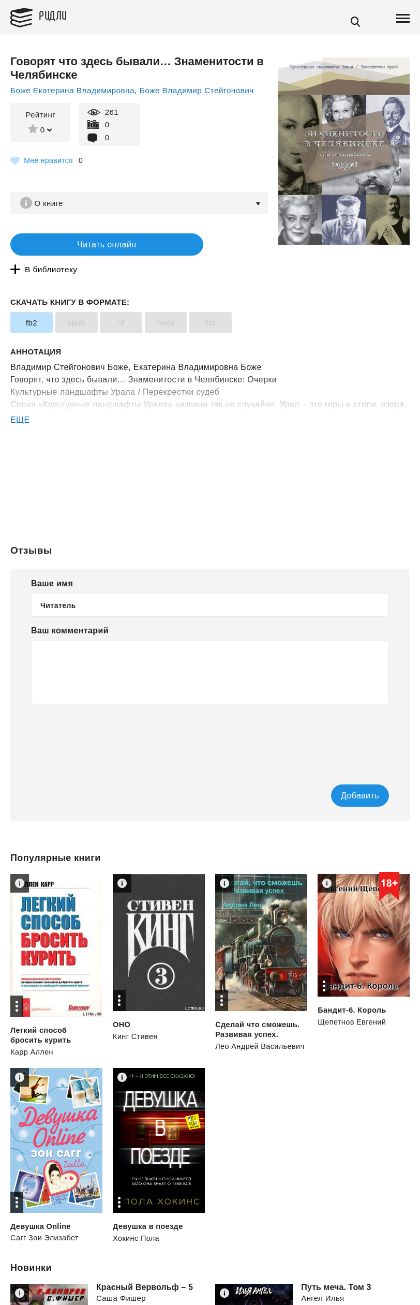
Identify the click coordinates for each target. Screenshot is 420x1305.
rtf (121, 303)
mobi (165, 303)
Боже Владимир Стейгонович (203, 90)
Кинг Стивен (136, 1015)
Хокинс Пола (137, 1217)
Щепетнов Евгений (353, 1001)
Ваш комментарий (70, 609)
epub (76, 303)
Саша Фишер (121, 1277)
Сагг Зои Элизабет (45, 1216)
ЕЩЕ (20, 399)
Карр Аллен (32, 1031)
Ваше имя (52, 562)
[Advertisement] (210, 448)
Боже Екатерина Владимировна (74, 90)
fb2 (31, 303)
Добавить (341, 774)
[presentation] (109, 716)
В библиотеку (191, 246)
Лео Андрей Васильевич (261, 1025)
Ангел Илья (322, 1277)
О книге (51, 203)
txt (210, 303)
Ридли (58, 16)
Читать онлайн (74, 246)
